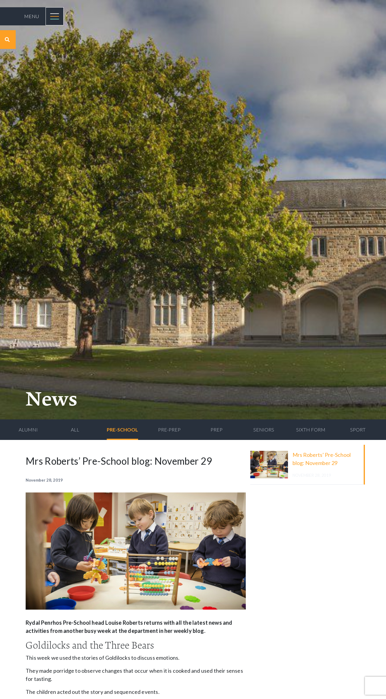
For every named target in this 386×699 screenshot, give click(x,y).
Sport (357, 429)
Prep (216, 429)
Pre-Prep (169, 429)
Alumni (28, 429)
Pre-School (122, 429)
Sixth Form (310, 429)
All (75, 429)
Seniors (263, 429)
